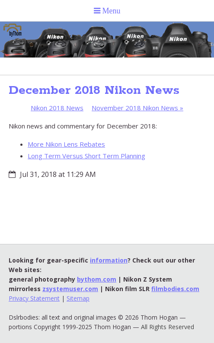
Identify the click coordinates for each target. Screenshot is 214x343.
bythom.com (96, 279)
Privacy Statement (34, 298)
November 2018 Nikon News (137, 107)
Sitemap (78, 298)
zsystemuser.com (70, 289)
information (109, 260)
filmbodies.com (175, 289)
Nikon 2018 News (57, 107)
